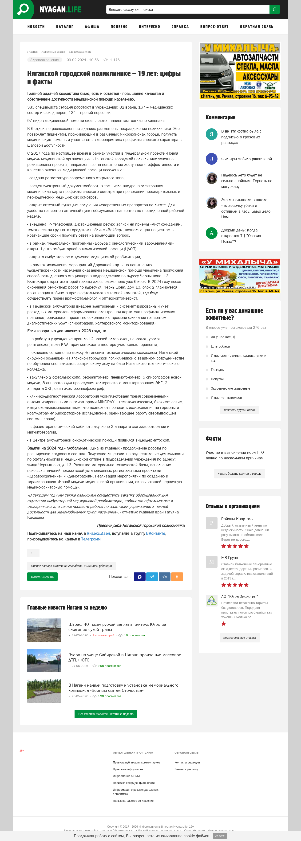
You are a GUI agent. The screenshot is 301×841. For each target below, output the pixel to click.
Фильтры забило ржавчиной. (247, 158)
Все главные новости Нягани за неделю (106, 714)
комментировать (42, 576)
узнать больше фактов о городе (239, 473)
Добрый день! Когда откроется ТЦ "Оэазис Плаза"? (241, 236)
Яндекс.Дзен (98, 533)
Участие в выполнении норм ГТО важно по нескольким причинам (235, 455)
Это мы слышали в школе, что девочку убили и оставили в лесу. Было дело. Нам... (246, 208)
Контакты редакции (187, 762)
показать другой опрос (239, 410)
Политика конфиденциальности (133, 783)
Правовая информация (128, 769)
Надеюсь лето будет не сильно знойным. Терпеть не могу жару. (246, 181)
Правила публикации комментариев (136, 762)
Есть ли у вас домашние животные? (234, 314)
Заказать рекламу (186, 769)
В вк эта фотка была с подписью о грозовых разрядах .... (241, 137)
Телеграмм (90, 539)
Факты (213, 438)
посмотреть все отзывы (239, 637)
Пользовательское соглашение (133, 800)
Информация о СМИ (126, 776)
